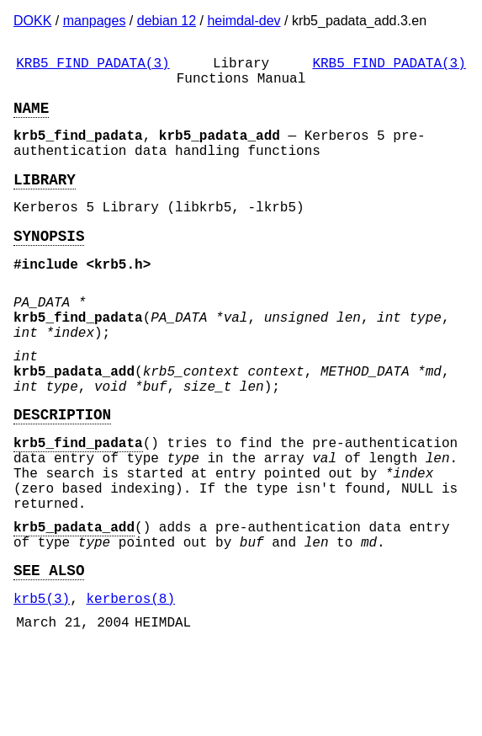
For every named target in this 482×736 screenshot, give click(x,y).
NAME (31, 117)
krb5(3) (41, 685)
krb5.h (118, 294)
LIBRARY (44, 199)
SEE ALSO (48, 653)
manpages (94, 20)
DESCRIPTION (62, 471)
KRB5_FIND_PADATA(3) (92, 65)
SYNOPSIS (48, 262)
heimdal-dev (243, 20)
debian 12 (166, 20)
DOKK (32, 20)
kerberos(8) (130, 685)
